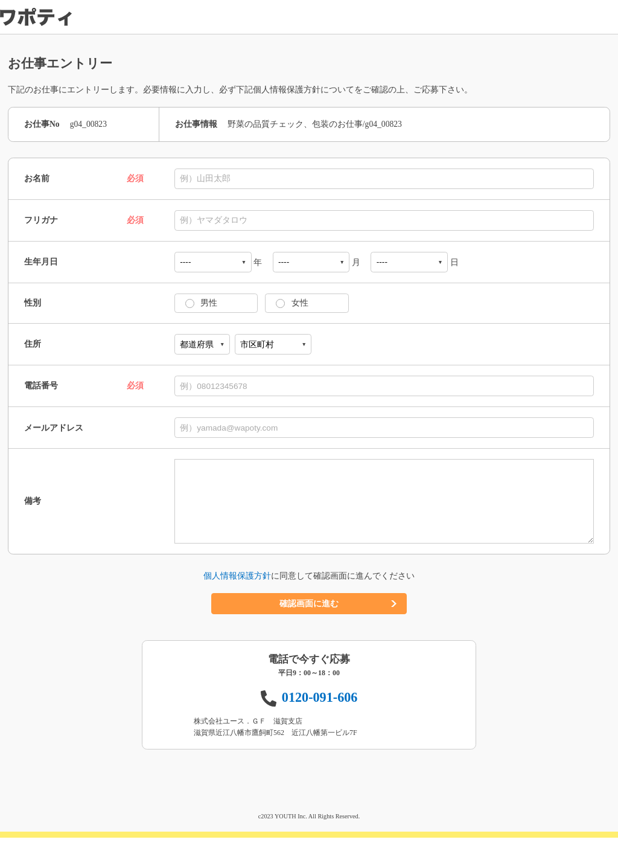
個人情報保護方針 (237, 595)
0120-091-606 (320, 716)
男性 (205, 302)
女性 (295, 302)
